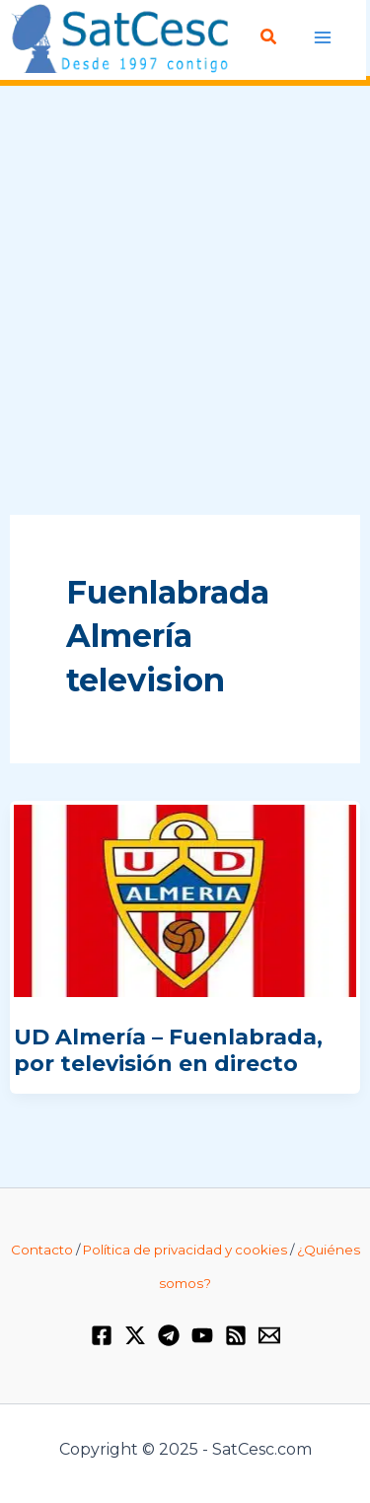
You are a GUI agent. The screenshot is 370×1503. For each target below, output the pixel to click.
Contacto (42, 1249)
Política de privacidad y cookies (185, 1249)
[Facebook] (101, 1335)
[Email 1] (269, 1335)
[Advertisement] (185, 301)
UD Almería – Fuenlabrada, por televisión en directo (168, 1050)
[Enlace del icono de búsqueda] (269, 37)
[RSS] (236, 1335)
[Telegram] (169, 1335)
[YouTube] (202, 1335)
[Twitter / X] (135, 1335)
